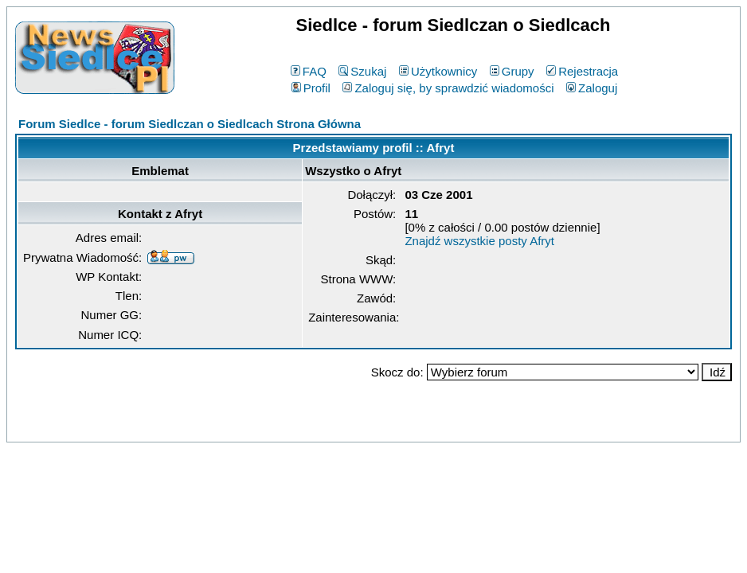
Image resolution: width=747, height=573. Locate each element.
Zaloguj (591, 88)
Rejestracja (582, 71)
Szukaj (362, 71)
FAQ (309, 71)
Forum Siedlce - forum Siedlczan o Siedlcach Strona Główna (189, 124)
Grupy (512, 71)
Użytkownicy (438, 71)
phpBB (337, 427)
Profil (310, 88)
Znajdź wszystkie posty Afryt (479, 241)
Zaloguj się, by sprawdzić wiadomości (447, 88)
